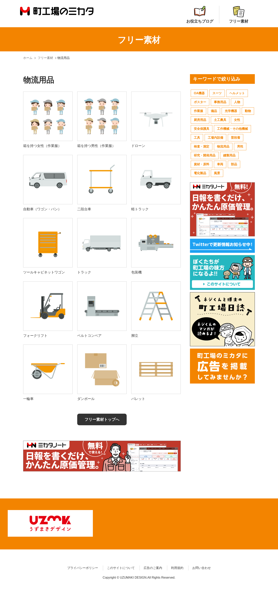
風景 (217, 173)
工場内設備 (215, 137)
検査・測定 (201, 146)
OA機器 (199, 93)
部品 (234, 164)
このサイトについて (121, 566)
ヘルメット (237, 93)
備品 (214, 111)
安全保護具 (201, 128)
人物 (237, 102)
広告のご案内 (153, 566)
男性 (240, 146)
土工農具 (220, 119)
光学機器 (231, 111)
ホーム (27, 57)
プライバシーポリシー (82, 566)
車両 (220, 164)
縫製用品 (229, 155)
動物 (248, 111)
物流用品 (223, 146)
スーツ (217, 93)
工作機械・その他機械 (232, 128)
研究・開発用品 (204, 155)
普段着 (235, 137)
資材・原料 (201, 164)
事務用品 (220, 102)
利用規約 (177, 566)
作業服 (198, 111)
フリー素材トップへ (102, 419)
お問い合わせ (201, 566)
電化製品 (200, 173)
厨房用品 (200, 119)
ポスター (200, 102)
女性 (237, 119)
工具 (197, 137)
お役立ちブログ (199, 14)
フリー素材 (238, 14)
